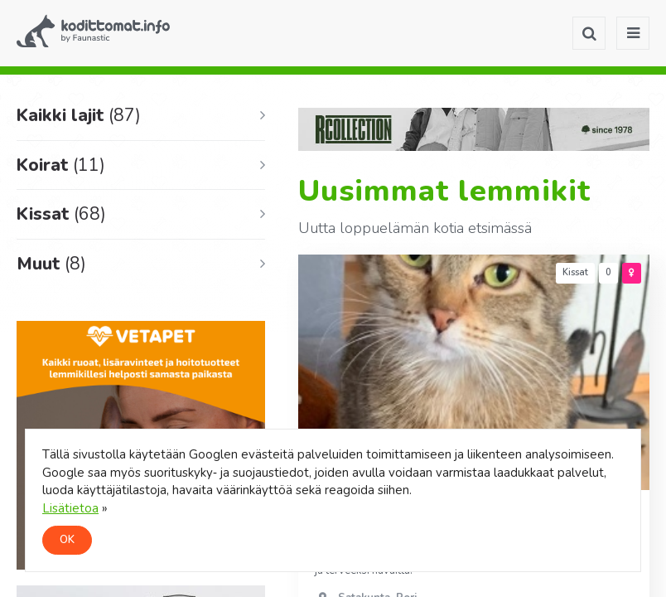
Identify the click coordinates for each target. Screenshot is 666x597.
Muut (51, 263)
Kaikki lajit (79, 115)
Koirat (61, 165)
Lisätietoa (70, 508)
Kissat (61, 214)
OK (67, 539)
